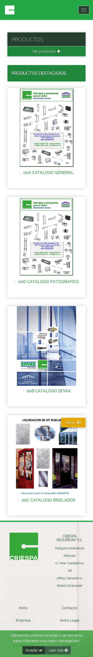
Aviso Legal (69, 620)
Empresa (23, 620)
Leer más (58, 650)
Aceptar (34, 650)
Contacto (70, 608)
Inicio (23, 608)
